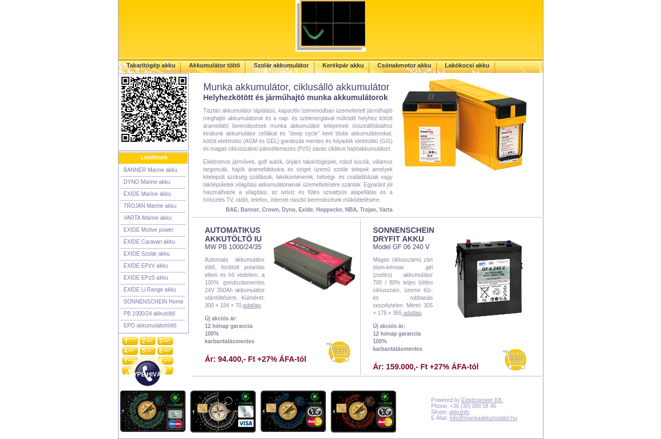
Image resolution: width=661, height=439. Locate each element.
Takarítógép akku (151, 65)
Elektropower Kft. (482, 400)
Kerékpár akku (343, 65)
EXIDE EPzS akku (145, 278)
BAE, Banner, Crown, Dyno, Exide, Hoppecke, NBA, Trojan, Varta (309, 210)
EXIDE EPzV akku (145, 266)
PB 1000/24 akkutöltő (149, 314)
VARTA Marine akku (147, 218)
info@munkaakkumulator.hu (483, 418)
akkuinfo (459, 412)
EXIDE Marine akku (147, 194)
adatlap (252, 305)
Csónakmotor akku (404, 65)
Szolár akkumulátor (281, 65)
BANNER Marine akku (150, 170)
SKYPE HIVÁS (145, 374)
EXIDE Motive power (148, 230)
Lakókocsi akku (467, 65)
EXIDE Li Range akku (149, 290)
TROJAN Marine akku (149, 206)
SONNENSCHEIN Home (153, 302)
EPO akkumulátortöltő (149, 326)
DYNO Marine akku (146, 182)
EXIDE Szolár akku (146, 254)
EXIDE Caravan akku (149, 242)
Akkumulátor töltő (214, 65)
